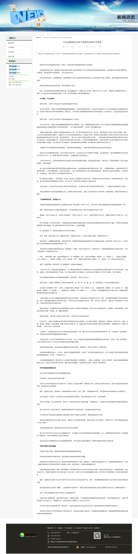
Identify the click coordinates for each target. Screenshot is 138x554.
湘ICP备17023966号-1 (111, 547)
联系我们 (97, 528)
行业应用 (78, 528)
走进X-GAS (87, 528)
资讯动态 (69, 528)
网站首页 (38, 37)
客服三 (15, 72)
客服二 (15, 69)
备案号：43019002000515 (88, 547)
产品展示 (60, 528)
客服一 (15, 66)
